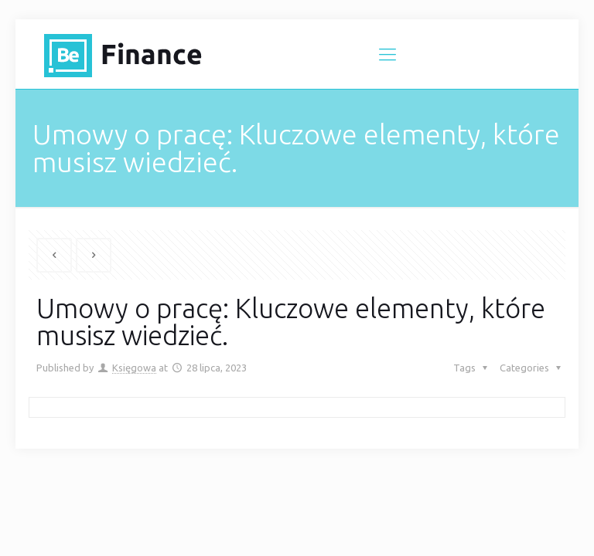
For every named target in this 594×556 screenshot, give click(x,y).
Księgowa (134, 367)
